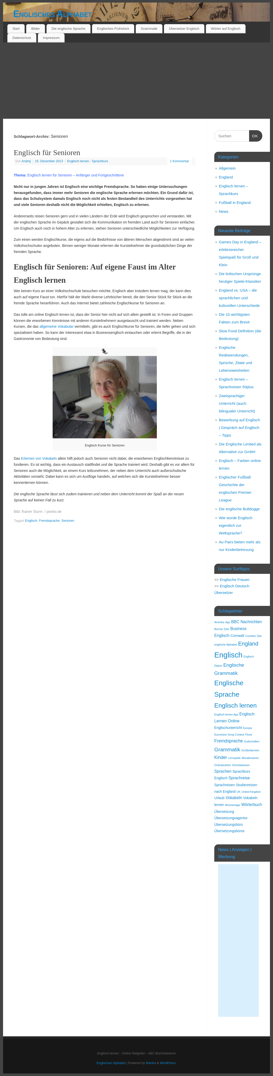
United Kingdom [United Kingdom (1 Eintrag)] (251, 791)
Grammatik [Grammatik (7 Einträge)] (227, 749)
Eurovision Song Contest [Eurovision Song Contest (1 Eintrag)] (229, 734)
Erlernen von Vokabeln (39, 458)
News (224, 211)
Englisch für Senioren (47, 152)
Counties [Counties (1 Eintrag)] (250, 635)
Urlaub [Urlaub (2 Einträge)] (219, 798)
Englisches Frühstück (113, 29)
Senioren (68, 520)
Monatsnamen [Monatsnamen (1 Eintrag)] (250, 757)
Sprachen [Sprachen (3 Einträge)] (222, 771)
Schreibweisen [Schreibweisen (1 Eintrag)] (241, 765)
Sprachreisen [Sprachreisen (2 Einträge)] (224, 785)
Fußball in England (235, 202)
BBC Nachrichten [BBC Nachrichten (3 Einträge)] (246, 622)
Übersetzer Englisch (184, 29)
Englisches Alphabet (52, 14)
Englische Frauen (235, 579)
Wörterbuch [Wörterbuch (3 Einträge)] (251, 804)
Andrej (26, 161)
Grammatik (149, 29)
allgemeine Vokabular (56, 326)
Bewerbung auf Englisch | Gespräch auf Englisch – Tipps (239, 427)
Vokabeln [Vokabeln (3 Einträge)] (234, 798)
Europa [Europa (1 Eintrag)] (247, 727)
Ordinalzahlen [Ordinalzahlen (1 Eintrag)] (222, 765)
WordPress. (168, 1063)
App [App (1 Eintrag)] (227, 622)
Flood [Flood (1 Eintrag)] (248, 734)
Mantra (151, 1063)
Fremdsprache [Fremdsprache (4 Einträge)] (228, 740)
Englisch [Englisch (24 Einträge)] (228, 655)
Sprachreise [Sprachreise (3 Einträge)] (239, 778)
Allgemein (227, 168)
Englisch (31, 520)
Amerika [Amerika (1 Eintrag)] (219, 622)
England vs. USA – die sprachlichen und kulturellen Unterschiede (239, 298)
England (226, 177)
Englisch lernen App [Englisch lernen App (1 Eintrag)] (226, 714)
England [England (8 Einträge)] (248, 643)
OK (253, 135)
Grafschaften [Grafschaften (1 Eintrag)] (252, 741)
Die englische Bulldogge (239, 509)
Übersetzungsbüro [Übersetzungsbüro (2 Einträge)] (228, 825)
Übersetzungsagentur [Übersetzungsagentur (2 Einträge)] (231, 818)
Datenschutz (21, 38)
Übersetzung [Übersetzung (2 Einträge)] (224, 812)
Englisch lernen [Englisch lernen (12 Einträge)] (235, 705)
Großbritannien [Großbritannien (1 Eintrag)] (250, 750)
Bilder (35, 29)
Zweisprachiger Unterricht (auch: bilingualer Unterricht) (237, 403)
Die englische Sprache (68, 29)
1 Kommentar (179, 161)
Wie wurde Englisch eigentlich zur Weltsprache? (235, 525)
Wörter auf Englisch (225, 29)
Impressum (51, 38)
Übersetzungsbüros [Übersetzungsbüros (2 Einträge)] (229, 831)
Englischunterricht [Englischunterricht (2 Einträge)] (228, 728)
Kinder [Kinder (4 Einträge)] (220, 757)
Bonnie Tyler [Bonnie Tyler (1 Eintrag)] (221, 629)
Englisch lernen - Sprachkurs (87, 161)
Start (16, 29)
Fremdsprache (49, 520)
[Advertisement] (136, 80)
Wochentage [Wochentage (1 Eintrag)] (232, 804)
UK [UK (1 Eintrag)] (238, 791)
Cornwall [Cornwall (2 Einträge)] (237, 636)
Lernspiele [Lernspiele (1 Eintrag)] (234, 757)
